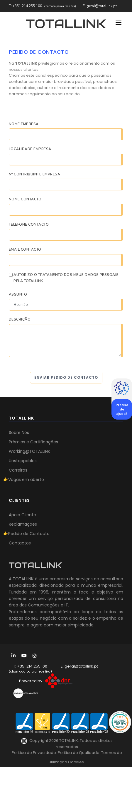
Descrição (20, 319)
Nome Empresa (24, 124)
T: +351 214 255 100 (25, 6)
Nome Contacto (25, 199)
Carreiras (18, 470)
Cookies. (76, 762)
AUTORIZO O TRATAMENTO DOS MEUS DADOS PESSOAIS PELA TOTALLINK (66, 278)
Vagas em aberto (26, 479)
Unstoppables (23, 461)
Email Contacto (25, 249)
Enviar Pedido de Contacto (66, 377)
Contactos (20, 543)
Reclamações (23, 524)
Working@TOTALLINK (29, 451)
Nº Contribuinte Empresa (34, 174)
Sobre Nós (19, 432)
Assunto (18, 294)
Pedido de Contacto (29, 534)
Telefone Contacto (29, 224)
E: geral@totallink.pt (100, 6)
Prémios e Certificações (33, 442)
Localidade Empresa (30, 149)
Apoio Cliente (22, 515)
